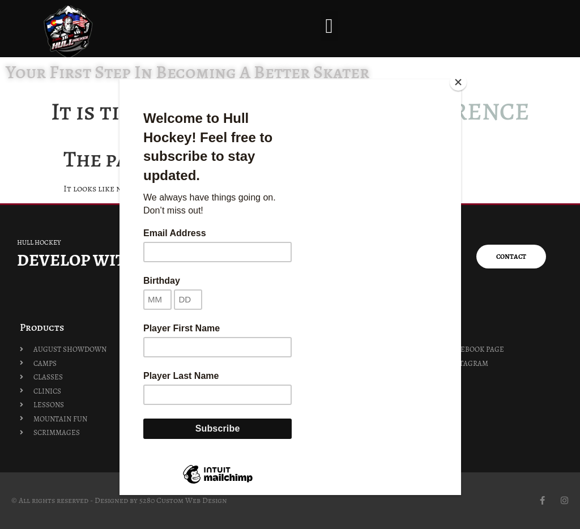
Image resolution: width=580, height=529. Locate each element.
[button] (329, 26)
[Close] (458, 82)
